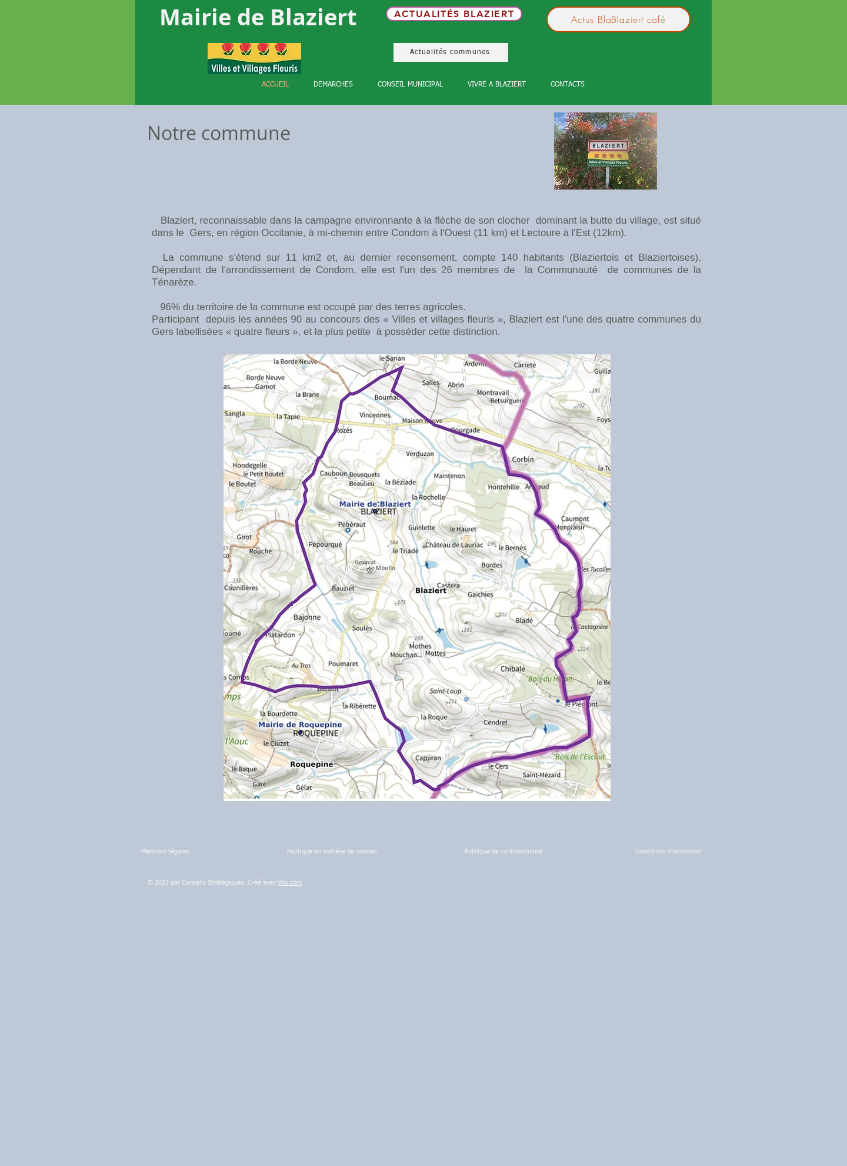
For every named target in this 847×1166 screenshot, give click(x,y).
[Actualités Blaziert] (454, 13)
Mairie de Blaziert (258, 16)
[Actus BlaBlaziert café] (618, 19)
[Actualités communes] (451, 52)
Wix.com (290, 882)
